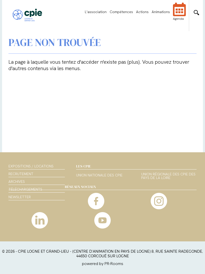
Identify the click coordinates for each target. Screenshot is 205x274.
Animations (161, 12)
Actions (142, 12)
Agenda (179, 15)
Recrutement (20, 174)
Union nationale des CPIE (99, 175)
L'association (96, 12)
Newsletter (19, 197)
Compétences (121, 12)
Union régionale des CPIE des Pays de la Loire (168, 176)
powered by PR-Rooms (102, 263)
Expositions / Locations (31, 166)
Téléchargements (25, 189)
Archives (16, 181)
